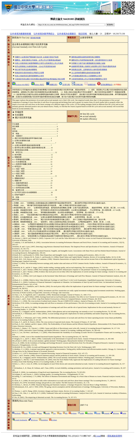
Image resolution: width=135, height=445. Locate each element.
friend (97, 413)
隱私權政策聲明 (114, 436)
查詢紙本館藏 (35, 38)
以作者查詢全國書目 (66, 34)
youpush (106, 413)
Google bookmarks (19, 420)
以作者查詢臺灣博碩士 (44, 34)
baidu (123, 413)
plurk (24, 413)
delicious (115, 413)
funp (39, 413)
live (53, 413)
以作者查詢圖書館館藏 (20, 34)
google (46, 413)
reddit (81, 413)
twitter (32, 413)
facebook (16, 413)
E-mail (98, 436)
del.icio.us (33, 420)
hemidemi (43, 420)
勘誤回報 (83, 34)
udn (59, 413)
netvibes (89, 413)
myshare (73, 413)
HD (65, 413)
